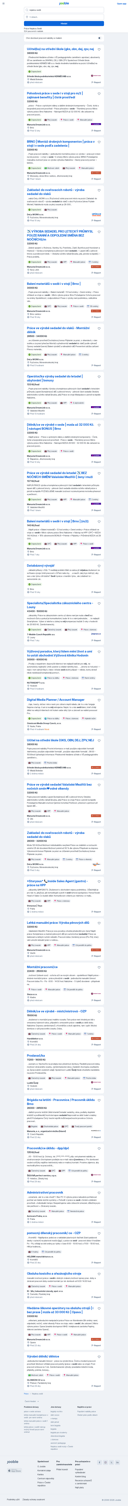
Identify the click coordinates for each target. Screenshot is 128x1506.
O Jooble (42, 1466)
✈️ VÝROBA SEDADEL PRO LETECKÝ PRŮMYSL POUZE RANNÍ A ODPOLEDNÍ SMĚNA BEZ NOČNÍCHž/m (60, 235)
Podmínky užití (13, 1499)
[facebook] (99, 1462)
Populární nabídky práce (86, 1411)
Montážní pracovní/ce (42, 967)
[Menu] (3, 3)
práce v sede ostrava (32, 1411)
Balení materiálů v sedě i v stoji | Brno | (54, 284)
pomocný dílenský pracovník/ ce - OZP (54, 1233)
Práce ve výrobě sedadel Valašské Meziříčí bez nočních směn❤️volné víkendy (59, 786)
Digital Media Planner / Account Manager (55, 700)
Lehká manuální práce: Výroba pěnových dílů (58, 922)
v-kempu (54, 1418)
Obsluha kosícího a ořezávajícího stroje (54, 1273)
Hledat (64, 23)
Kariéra (41, 1474)
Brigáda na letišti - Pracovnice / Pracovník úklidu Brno (61, 1102)
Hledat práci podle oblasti (87, 1415)
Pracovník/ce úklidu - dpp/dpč (48, 1148)
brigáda (53, 1429)
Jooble (118, 1500)
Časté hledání (32, 1401)
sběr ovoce (55, 1415)
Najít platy (79, 1487)
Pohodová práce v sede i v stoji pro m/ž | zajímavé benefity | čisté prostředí (55, 95)
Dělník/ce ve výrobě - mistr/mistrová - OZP (56, 1011)
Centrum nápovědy (46, 1478)
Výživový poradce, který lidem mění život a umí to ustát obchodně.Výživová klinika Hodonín (59, 653)
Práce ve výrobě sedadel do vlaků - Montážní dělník (58, 330)
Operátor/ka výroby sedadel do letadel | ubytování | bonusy (55, 378)
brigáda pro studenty (59, 1432)
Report (96, 82)
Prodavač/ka (36, 1055)
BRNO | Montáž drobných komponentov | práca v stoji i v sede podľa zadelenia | (61, 143)
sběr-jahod (55, 1422)
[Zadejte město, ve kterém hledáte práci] (64, 17)
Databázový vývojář (40, 565)
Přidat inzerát (62, 1469)
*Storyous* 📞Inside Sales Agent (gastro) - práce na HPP (57, 883)
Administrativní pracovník (45, 1192)
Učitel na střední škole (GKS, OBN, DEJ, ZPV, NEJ (60, 740)
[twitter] (111, 1462)
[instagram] (105, 1462)
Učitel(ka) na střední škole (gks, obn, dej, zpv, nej (60, 49)
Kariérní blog (80, 1476)
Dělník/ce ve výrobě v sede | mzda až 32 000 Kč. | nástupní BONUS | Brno (60, 426)
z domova (54, 1439)
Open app (121, 3)
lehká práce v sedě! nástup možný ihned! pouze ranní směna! (34, 1429)
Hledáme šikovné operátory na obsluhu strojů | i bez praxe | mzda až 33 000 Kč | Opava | (60, 1310)
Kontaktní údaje (44, 1470)
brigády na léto (56, 1411)
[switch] (100, 38)
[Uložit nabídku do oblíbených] (99, 49)
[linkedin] (117, 1462)
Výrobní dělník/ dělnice (43, 1356)
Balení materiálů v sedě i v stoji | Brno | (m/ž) (57, 521)
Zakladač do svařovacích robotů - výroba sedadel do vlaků (55, 192)
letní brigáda (55, 1425)
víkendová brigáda (58, 1436)
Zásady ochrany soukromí (33, 1499)
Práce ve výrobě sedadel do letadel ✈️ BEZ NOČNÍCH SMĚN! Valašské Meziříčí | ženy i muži (60, 475)
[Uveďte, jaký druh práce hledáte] (64, 10)
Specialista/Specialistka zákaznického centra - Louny (60, 605)
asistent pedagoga (58, 1443)
